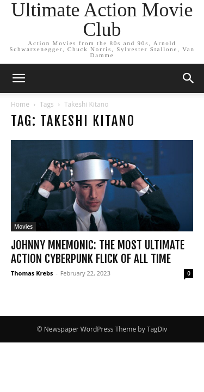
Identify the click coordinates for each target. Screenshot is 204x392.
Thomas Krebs (32, 273)
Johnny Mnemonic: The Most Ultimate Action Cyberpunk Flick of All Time (97, 252)
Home (20, 104)
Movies (23, 226)
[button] (18, 78)
